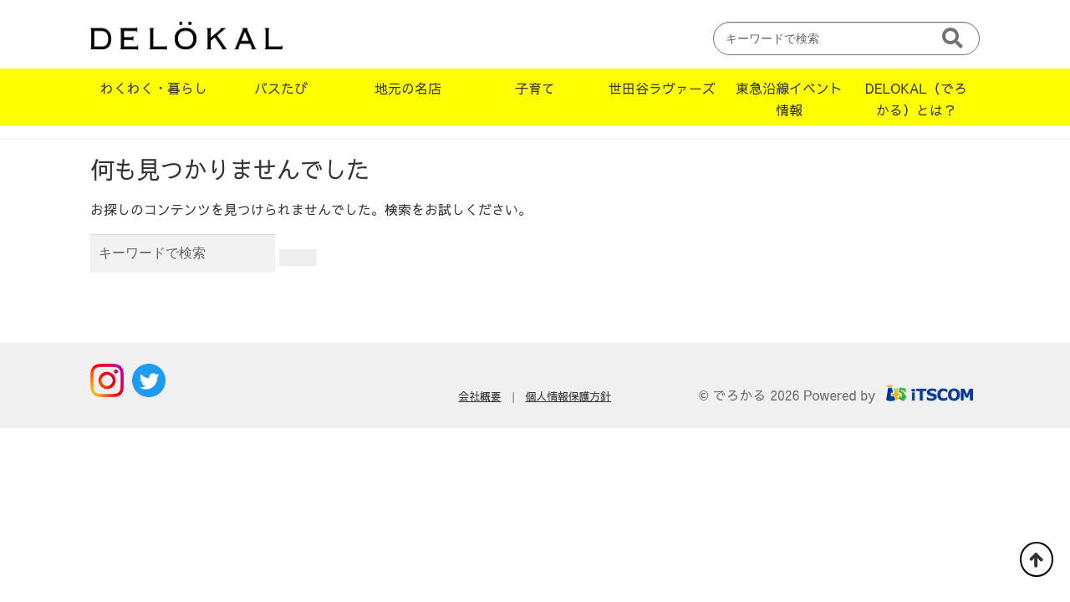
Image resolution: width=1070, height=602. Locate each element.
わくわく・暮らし (153, 88)
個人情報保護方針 (568, 396)
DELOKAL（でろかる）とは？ (916, 99)
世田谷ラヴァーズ (662, 88)
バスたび (281, 88)
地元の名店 (407, 88)
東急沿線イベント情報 (789, 99)
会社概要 (479, 396)
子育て (535, 88)
